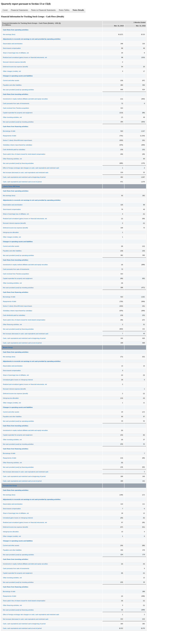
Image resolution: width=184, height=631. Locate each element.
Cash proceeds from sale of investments (16, 103)
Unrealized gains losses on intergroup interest (18, 379)
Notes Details (78, 10)
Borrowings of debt (9, 131)
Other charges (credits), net (12, 71)
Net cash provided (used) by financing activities (18, 163)
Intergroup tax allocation (11, 232)
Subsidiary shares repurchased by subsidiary (17, 145)
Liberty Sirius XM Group (11, 186)
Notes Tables (64, 10)
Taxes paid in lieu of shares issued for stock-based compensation (24, 154)
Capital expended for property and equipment (17, 112)
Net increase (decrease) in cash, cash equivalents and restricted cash (25, 172)
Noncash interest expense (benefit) (14, 62)
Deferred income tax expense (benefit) (15, 66)
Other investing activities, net (12, 117)
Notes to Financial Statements (43, 10)
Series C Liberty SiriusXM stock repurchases (17, 140)
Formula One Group (10, 485)
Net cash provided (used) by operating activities (18, 89)
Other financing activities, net (12, 158)
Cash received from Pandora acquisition (16, 108)
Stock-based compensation (12, 48)
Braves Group (8, 347)
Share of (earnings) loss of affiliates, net (16, 53)
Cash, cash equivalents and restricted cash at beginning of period (24, 177)
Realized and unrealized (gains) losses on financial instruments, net (25, 57)
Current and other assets (11, 80)
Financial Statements (19, 10)
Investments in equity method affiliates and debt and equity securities (25, 99)
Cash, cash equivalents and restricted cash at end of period (22, 181)
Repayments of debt (9, 135)
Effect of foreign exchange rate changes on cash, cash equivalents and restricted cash (31, 168)
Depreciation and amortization (12, 43)
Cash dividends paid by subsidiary (14, 149)
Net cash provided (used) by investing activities (18, 122)
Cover (5, 10)
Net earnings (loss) (9, 34)
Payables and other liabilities (12, 85)
